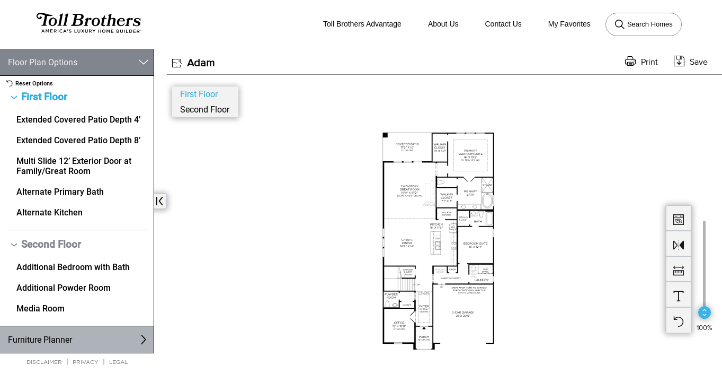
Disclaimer (44, 361)
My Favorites (569, 24)
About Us (443, 24)
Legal (118, 361)
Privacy (86, 361)
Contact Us (503, 24)
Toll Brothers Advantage (362, 24)
